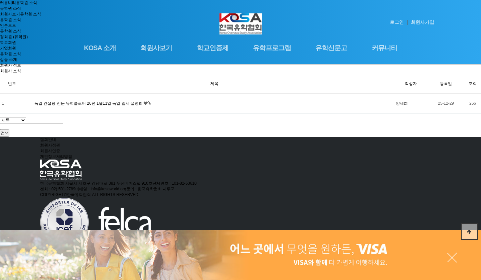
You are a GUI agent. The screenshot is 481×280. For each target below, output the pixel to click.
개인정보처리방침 (56, 156)
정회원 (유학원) (14, 36)
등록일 (446, 83)
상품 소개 (8, 59)
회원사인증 (50, 151)
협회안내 (48, 139)
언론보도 (8, 25)
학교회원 (8, 42)
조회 (473, 83)
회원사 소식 (10, 71)
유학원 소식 (26, 2)
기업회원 (8, 48)
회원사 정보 (10, 65)
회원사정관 (50, 145)
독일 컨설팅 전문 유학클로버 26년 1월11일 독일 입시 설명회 (89, 103)
